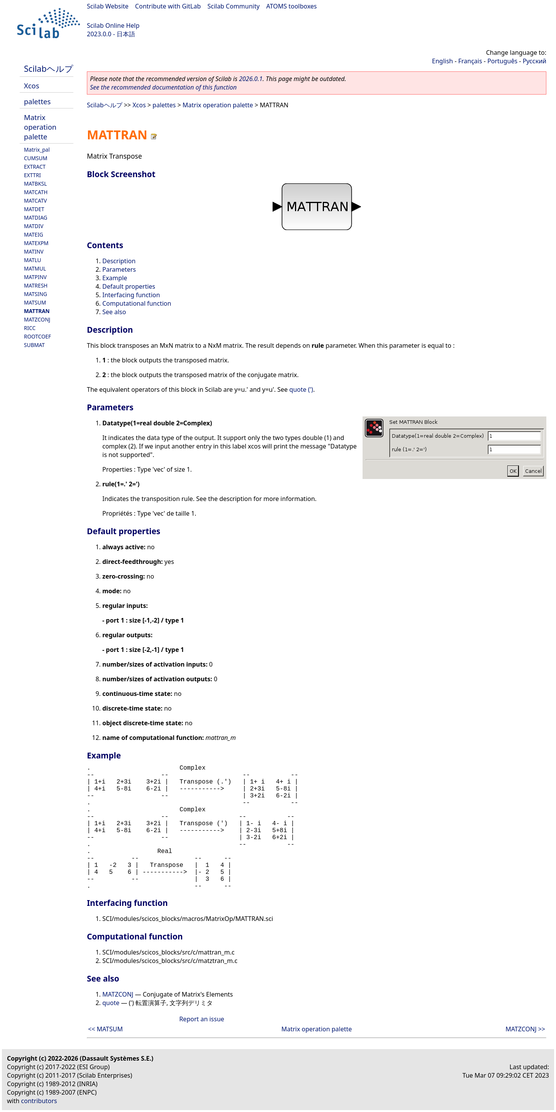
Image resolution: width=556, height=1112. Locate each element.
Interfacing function (131, 295)
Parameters (119, 269)
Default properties (128, 286)
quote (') (301, 389)
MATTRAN (37, 311)
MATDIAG (35, 217)
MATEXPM (36, 243)
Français (470, 61)
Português (502, 61)
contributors (39, 1101)
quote (110, 1003)
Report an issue (201, 1019)
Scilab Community (233, 6)
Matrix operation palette (40, 126)
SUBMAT (34, 345)
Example (114, 278)
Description (119, 261)
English (442, 61)
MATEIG (33, 234)
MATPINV (35, 277)
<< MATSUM (105, 1029)
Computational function (136, 303)
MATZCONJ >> (525, 1029)
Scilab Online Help (113, 25)
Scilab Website (108, 6)
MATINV (34, 251)
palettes (37, 101)
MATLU (32, 260)
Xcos (31, 85)
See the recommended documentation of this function (163, 87)
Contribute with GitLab (168, 6)
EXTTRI (32, 175)
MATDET (34, 209)
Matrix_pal (37, 149)
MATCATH (35, 192)
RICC (30, 328)
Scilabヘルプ (48, 68)
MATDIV (33, 226)
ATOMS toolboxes (291, 6)
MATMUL (35, 268)
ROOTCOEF (37, 336)
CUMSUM (35, 158)
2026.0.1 (251, 78)
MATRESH (35, 285)
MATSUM (35, 302)
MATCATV (35, 200)
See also (114, 312)
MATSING (35, 294)
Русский (534, 61)
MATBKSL (35, 183)
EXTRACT (35, 166)
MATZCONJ (37, 319)
